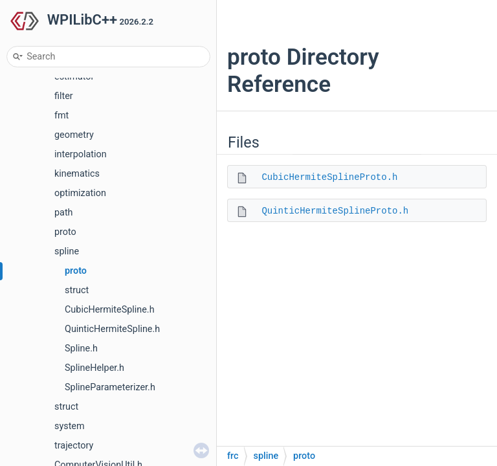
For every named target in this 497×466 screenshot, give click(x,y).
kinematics (77, 173)
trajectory (73, 445)
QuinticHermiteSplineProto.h (334, 211)
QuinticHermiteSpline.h (112, 329)
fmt (61, 115)
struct (77, 290)
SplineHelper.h (94, 367)
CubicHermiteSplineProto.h (329, 177)
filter (63, 96)
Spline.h (81, 348)
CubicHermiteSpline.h (110, 309)
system (69, 426)
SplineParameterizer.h (110, 387)
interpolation (80, 154)
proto (65, 232)
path (63, 212)
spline (66, 251)
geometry (74, 134)
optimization (80, 193)
